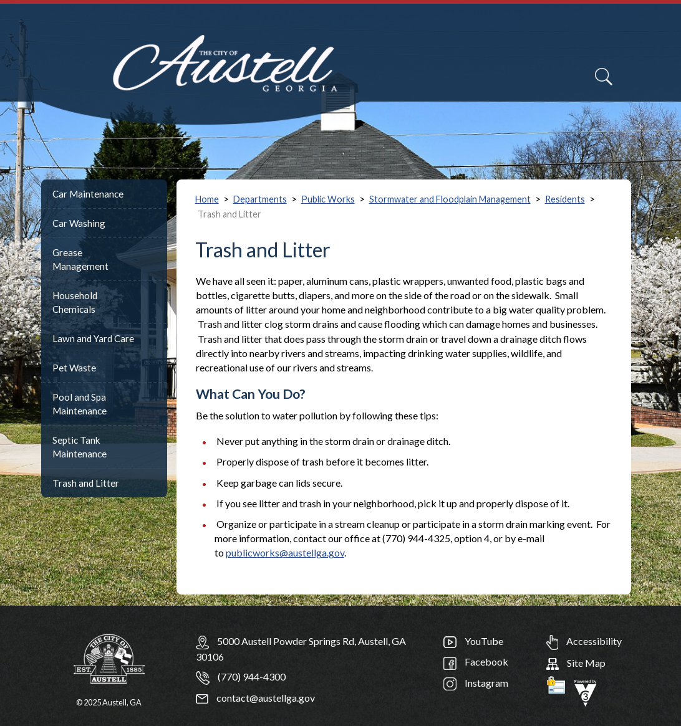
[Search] (603, 76)
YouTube (473, 641)
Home (207, 199)
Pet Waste (74, 367)
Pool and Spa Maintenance (79, 403)
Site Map (576, 663)
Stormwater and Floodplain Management (450, 199)
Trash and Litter (85, 483)
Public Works (328, 199)
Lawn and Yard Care (93, 338)
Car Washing (78, 223)
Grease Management (80, 259)
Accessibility (584, 641)
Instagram (475, 683)
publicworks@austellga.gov (285, 552)
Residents (565, 199)
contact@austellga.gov (255, 698)
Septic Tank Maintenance (79, 446)
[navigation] (642, 84)
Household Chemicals (74, 302)
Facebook (475, 661)
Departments (260, 199)
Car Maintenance (87, 193)
